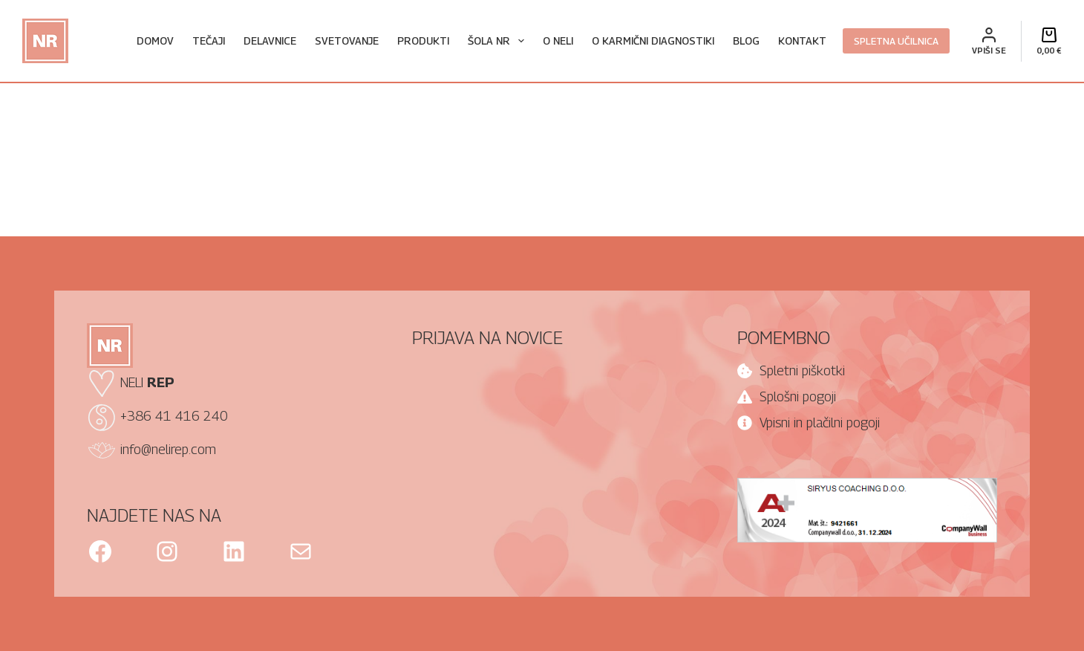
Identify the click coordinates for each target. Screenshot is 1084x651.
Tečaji (208, 40)
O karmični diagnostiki (653, 40)
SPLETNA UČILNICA (896, 41)
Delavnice (270, 40)
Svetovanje (347, 40)
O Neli (558, 40)
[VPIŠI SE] (989, 41)
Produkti (423, 40)
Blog (746, 40)
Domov (155, 40)
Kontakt (802, 40)
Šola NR (499, 41)
